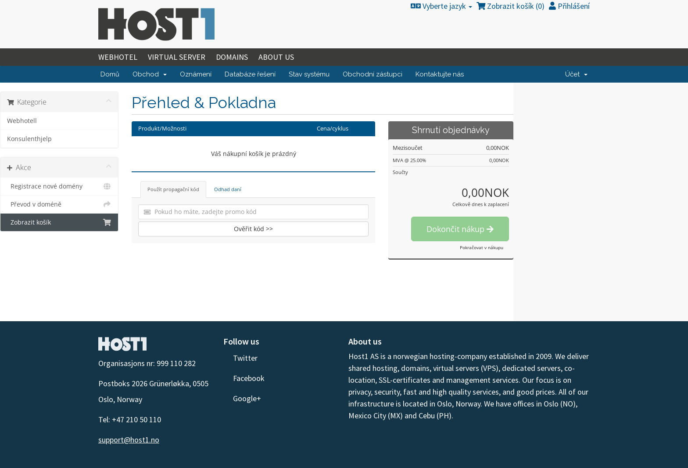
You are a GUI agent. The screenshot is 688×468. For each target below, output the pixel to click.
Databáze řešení (250, 74)
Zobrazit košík (59, 222)
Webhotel (117, 57)
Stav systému (309, 74)
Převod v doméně (59, 204)
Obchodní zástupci (372, 74)
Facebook (244, 378)
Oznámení (195, 74)
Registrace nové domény (59, 186)
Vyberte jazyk (441, 6)
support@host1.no (128, 440)
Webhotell (22, 121)
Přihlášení (569, 6)
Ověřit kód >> (253, 229)
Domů (109, 74)
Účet (576, 74)
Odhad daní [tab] (227, 189)
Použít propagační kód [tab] (173, 189)
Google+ (242, 398)
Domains (232, 57)
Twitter (240, 358)
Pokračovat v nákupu (481, 247)
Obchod (150, 74)
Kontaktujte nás (440, 74)
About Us (276, 57)
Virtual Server (176, 57)
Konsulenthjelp (29, 139)
